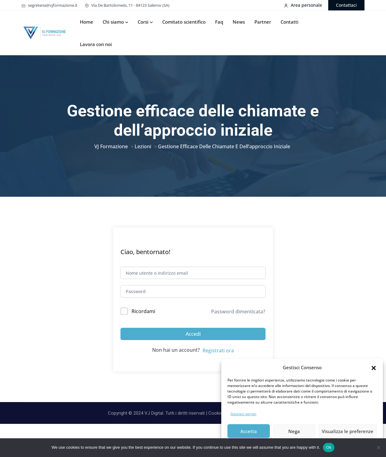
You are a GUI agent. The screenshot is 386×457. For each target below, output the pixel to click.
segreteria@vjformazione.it (49, 5)
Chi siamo (113, 22)
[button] (374, 367)
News (239, 22)
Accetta (248, 431)
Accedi (193, 343)
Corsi (143, 22)
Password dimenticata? (238, 320)
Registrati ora (218, 359)
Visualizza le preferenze (347, 431)
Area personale (303, 5)
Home (86, 22)
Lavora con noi (96, 44)
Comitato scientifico (184, 22)
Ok (328, 447)
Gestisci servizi (243, 413)
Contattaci (346, 5)
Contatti (289, 22)
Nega (294, 431)
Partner (262, 22)
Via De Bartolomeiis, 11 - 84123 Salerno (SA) (127, 5)
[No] (378, 447)
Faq (219, 22)
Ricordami (143, 320)
